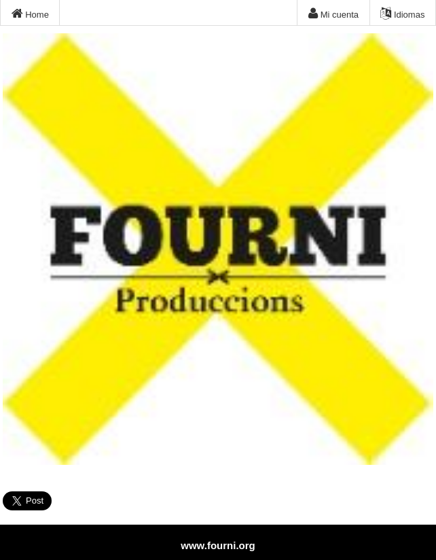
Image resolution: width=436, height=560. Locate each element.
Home (30, 13)
